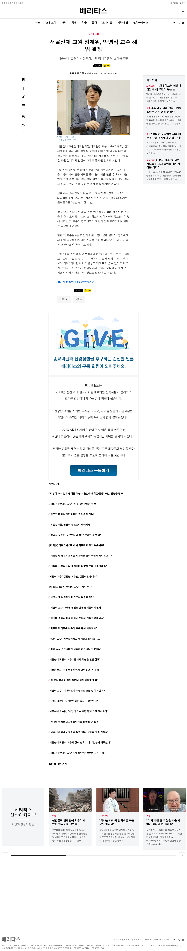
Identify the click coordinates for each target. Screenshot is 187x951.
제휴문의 (137, 939)
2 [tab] (93, 855)
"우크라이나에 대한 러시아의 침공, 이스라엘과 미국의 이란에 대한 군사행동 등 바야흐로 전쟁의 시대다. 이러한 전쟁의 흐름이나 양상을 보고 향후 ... (69, 835)
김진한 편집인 (77, 73)
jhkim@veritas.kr (84, 282)
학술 (84, 22)
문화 (94, 22)
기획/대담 (122, 22)
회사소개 (117, 939)
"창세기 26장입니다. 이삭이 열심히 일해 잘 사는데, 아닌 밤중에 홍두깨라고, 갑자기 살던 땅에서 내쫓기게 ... (163, 97)
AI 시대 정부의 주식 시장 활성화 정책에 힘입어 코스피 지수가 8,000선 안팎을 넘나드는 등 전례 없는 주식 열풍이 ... (163, 121)
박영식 (78, 299)
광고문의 (127, 939)
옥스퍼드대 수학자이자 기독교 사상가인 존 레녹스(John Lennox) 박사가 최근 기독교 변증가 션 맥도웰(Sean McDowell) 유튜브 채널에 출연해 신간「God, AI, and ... (164, 837)
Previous (5, 855)
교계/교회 (50, 22)
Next (182, 855)
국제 (74, 22)
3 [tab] (148, 855)
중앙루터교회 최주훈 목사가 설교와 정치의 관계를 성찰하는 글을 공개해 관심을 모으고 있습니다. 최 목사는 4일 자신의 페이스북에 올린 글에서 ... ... (117, 835)
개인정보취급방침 (161, 939)
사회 (63, 22)
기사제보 (148, 939)
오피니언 (107, 22)
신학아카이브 (140, 22)
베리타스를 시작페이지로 (12, 3)
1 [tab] (38, 855)
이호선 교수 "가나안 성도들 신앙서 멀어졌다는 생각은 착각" (163, 164)
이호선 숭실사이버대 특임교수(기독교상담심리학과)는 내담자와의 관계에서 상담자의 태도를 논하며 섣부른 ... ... (163, 175)
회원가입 (174, 3)
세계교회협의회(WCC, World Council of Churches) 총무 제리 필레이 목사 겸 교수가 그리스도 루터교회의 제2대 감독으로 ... (163, 147)
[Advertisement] (93, 896)
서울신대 (64, 299)
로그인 (182, 3)
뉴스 (37, 22)
